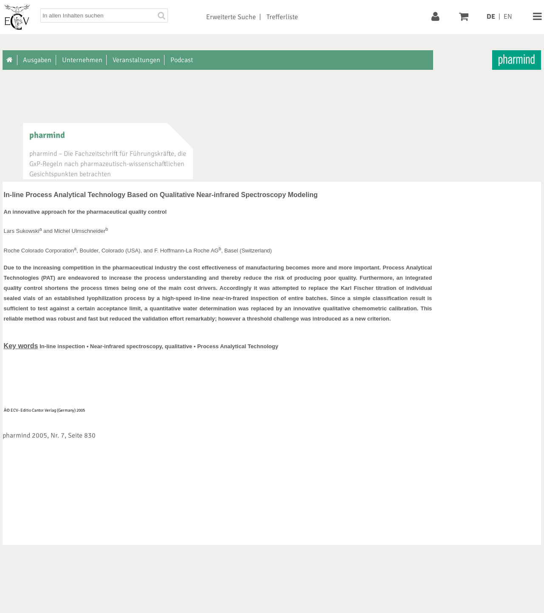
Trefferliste (282, 17)
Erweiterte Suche (231, 17)
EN (508, 16)
